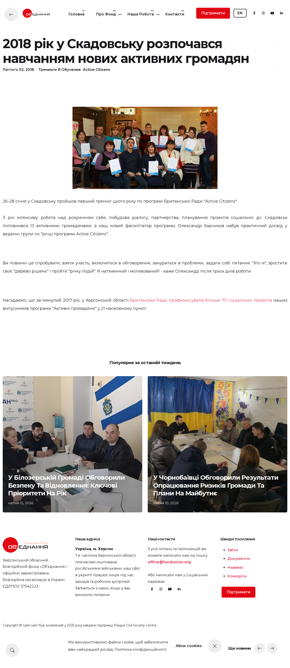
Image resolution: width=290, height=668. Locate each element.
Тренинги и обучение (60, 96)
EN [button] (240, 13)
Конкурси (236, 605)
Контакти (174, 14)
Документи (238, 587)
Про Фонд (106, 14)
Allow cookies (193, 646)
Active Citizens (98, 96)
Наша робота (140, 14)
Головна (76, 14)
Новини (235, 596)
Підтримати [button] (213, 13)
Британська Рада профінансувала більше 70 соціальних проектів (201, 327)
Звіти (232, 578)
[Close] (227, 646)
